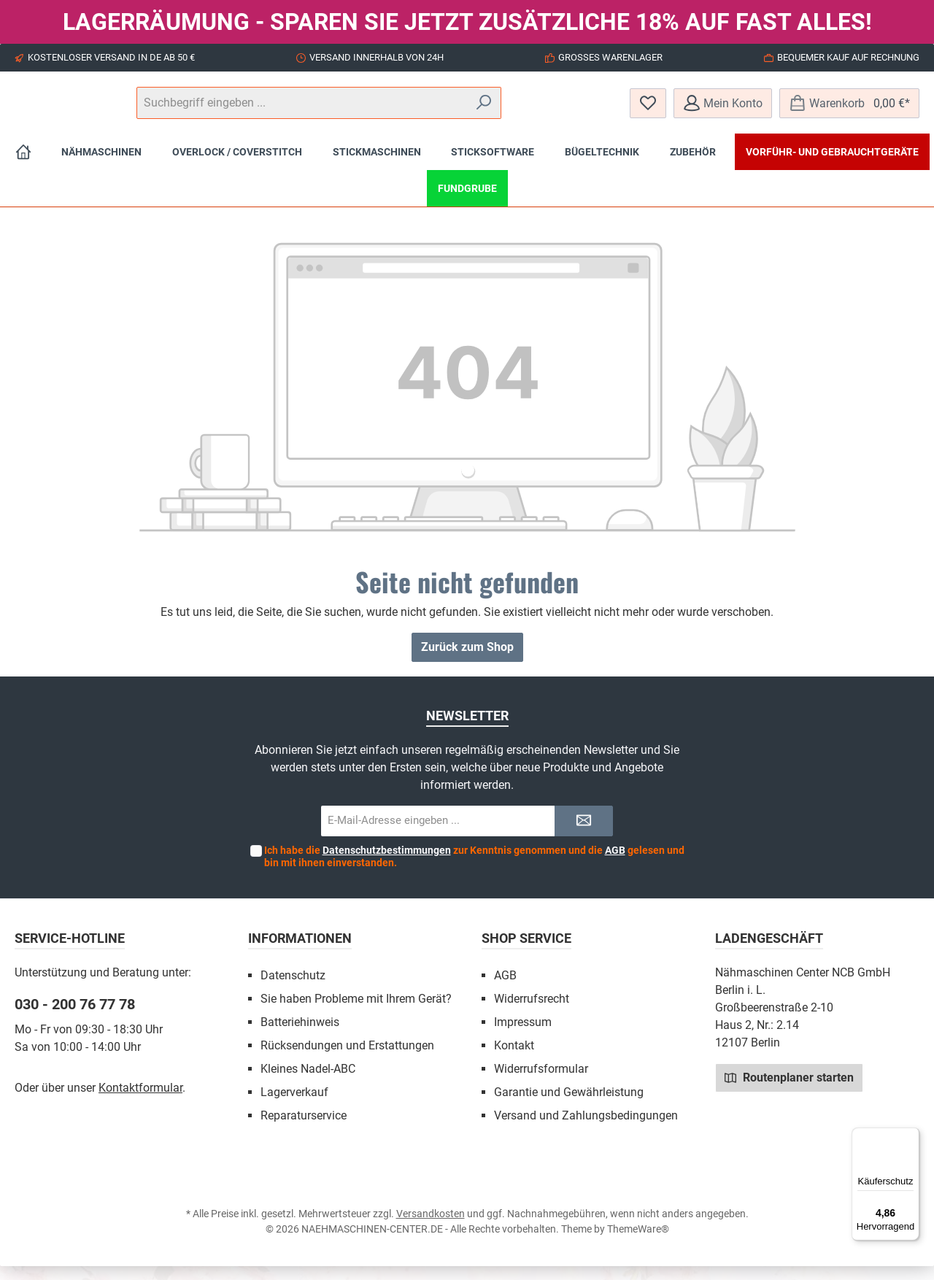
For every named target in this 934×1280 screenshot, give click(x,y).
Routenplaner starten (789, 1091)
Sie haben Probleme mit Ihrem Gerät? (356, 1012)
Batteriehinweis (299, 1036)
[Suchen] (576, 110)
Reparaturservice (303, 1129)
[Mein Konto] (723, 110)
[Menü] (910, 1136)
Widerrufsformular (541, 1083)
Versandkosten (430, 1227)
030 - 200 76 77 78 (75, 1018)
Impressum (523, 1036)
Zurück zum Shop (467, 661)
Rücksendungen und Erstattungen (347, 1059)
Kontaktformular (140, 1102)
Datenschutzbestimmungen (387, 864)
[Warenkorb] (849, 110)
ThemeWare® (638, 1243)
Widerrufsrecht (531, 1012)
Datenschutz (292, 989)
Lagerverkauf (294, 1106)
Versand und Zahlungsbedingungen (586, 1129)
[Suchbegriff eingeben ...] (466, 110)
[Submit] (584, 835)
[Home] (23, 165)
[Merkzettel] (648, 110)
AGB (615, 864)
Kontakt (514, 1059)
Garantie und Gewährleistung (569, 1106)
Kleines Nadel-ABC (307, 1083)
